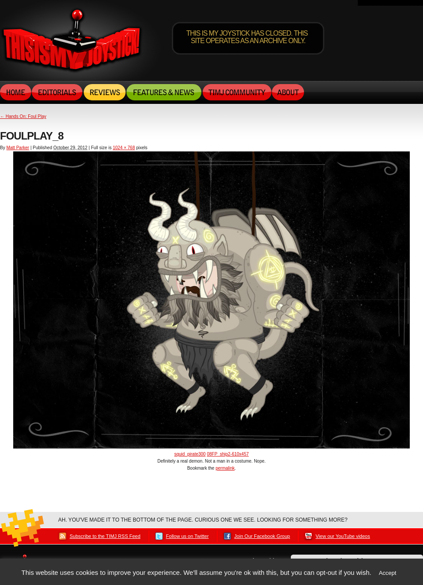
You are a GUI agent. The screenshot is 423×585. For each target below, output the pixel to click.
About (287, 92)
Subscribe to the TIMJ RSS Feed (105, 536)
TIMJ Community (236, 92)
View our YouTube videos (342, 536)
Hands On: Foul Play (23, 116)
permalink (224, 468)
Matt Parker (17, 147)
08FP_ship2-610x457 (228, 454)
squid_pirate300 (189, 454)
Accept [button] (388, 573)
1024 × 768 (124, 147)
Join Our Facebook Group (262, 536)
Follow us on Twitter (187, 536)
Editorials (57, 92)
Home (16, 92)
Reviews (104, 92)
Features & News (164, 92)
